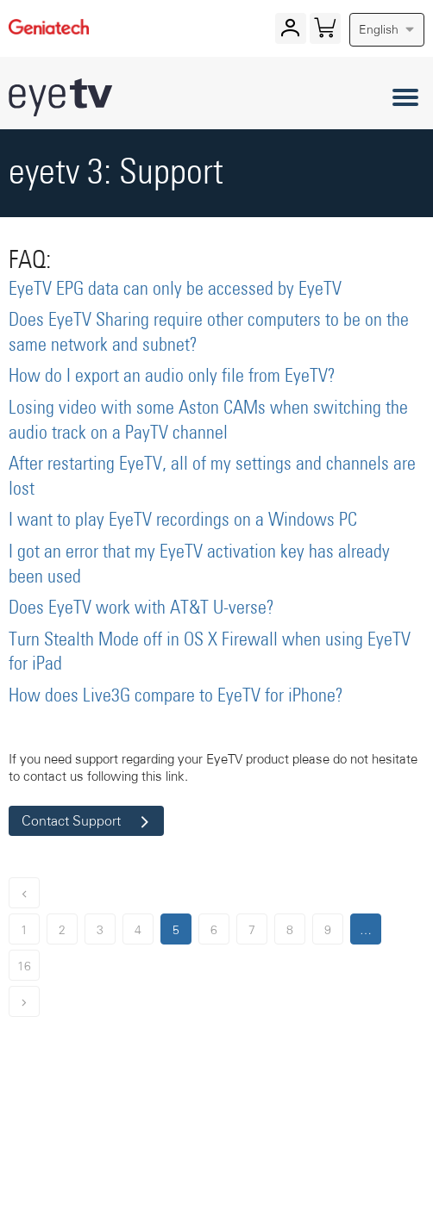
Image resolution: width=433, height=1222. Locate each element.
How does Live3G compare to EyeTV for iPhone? (176, 696)
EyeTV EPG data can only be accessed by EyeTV (175, 289)
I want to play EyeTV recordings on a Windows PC (183, 520)
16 (24, 966)
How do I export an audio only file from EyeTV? (172, 376)
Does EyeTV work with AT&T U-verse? (141, 608)
